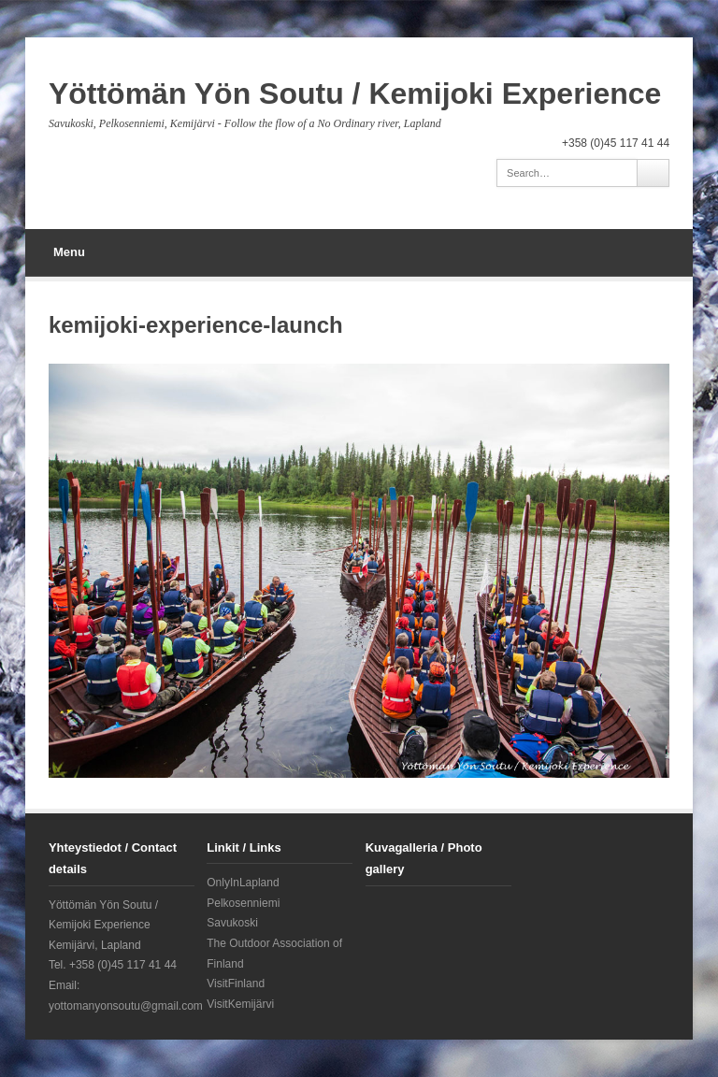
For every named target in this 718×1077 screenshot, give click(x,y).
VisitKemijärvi (240, 1004)
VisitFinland (236, 983)
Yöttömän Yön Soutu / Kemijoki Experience (355, 93)
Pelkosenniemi (243, 903)
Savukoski (232, 922)
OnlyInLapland (243, 882)
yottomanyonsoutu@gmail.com (126, 1005)
